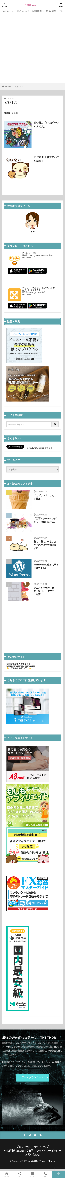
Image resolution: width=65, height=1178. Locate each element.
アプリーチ (35, 257)
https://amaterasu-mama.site (20, 666)
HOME (8, 86)
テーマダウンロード (32, 1077)
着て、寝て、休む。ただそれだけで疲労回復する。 (45, 544)
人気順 (15, 113)
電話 (45, 1174)
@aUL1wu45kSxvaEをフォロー (40, 448)
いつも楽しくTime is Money (41, 1161)
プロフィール (8, 11)
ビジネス (19, 86)
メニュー (32, 1174)
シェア (19, 1174)
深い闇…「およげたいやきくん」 (46, 124)
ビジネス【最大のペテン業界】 (46, 158)
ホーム (6, 1174)
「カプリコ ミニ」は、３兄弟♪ (45, 497)
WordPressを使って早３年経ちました (46, 566)
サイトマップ (23, 11)
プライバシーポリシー (49, 1150)
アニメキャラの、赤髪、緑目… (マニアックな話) (45, 591)
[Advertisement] (32, 47)
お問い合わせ (32, 1154)
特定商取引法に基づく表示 (44, 11)
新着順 (7, 113)
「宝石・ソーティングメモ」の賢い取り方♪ (45, 520)
